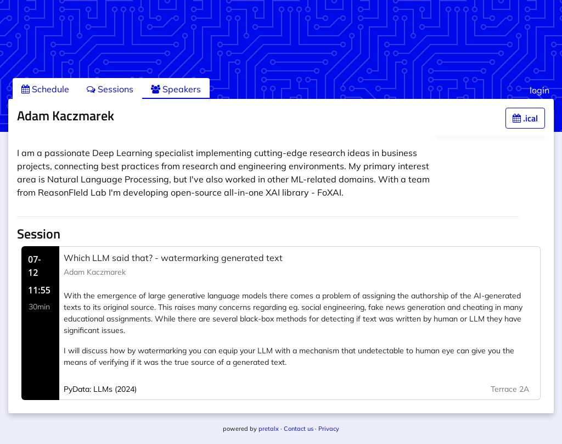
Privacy (328, 428)
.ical (525, 118)
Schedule (45, 89)
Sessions (110, 89)
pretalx (268, 428)
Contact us (298, 428)
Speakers (176, 89)
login (539, 90)
